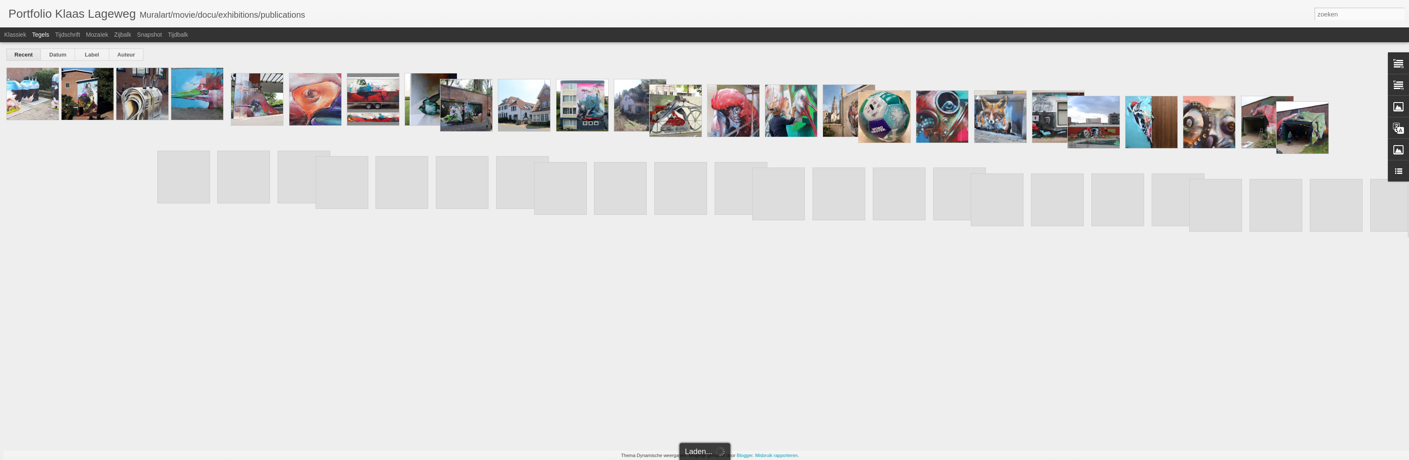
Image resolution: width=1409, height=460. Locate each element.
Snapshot (149, 34)
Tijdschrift (67, 34)
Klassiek (15, 34)
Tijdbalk (178, 34)
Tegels (40, 34)
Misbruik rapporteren (776, 455)
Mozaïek (97, 34)
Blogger (745, 455)
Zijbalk (122, 34)
